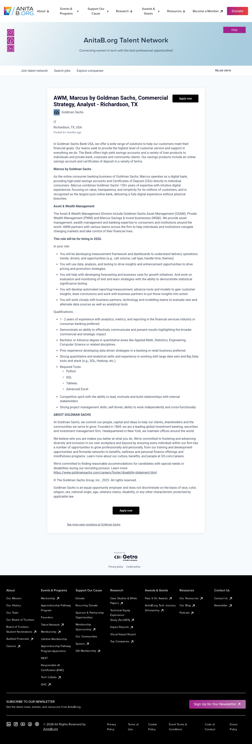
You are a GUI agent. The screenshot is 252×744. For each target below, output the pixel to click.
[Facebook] (10, 40)
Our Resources (191, 598)
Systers (83, 644)
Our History (13, 605)
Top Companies (122, 641)
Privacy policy (115, 566)
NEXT (44, 658)
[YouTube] (22, 724)
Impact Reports (122, 627)
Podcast (187, 613)
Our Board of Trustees (20, 620)
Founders (47, 617)
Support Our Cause (98, 11)
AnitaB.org (50, 729)
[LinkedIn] (10, 48)
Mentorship (50, 598)
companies (90, 71)
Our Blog (187, 605)
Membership (51, 632)
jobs (62, 71)
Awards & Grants (151, 11)
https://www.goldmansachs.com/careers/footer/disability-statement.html (105, 472)
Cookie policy (133, 566)
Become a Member (208, 11)
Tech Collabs (51, 677)
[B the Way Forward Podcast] (37, 724)
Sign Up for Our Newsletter (217, 704)
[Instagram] (10, 32)
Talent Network (52, 625)
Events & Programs (69, 11)
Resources (176, 11)
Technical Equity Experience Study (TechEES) (122, 615)
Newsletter (223, 605)
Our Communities (86, 636)
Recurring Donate (87, 605)
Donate (80, 598)
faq (234, 30)
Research (124, 11)
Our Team (12, 613)
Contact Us (223, 598)
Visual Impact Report (123, 634)
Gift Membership (88, 651)
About (43, 11)
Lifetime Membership (54, 639)
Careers (13, 646)
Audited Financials (20, 639)
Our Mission (13, 598)
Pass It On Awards (158, 598)
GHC (46, 684)
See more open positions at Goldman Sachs (93, 524)
